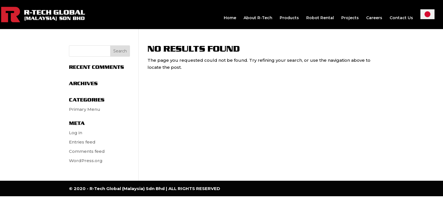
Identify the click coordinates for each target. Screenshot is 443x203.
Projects (350, 18)
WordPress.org (86, 160)
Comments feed (87, 151)
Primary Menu (84, 109)
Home (230, 18)
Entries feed (82, 142)
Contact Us (401, 18)
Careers (374, 18)
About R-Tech (258, 18)
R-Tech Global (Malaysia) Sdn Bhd (128, 188)
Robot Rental (320, 18)
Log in (75, 132)
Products (289, 18)
